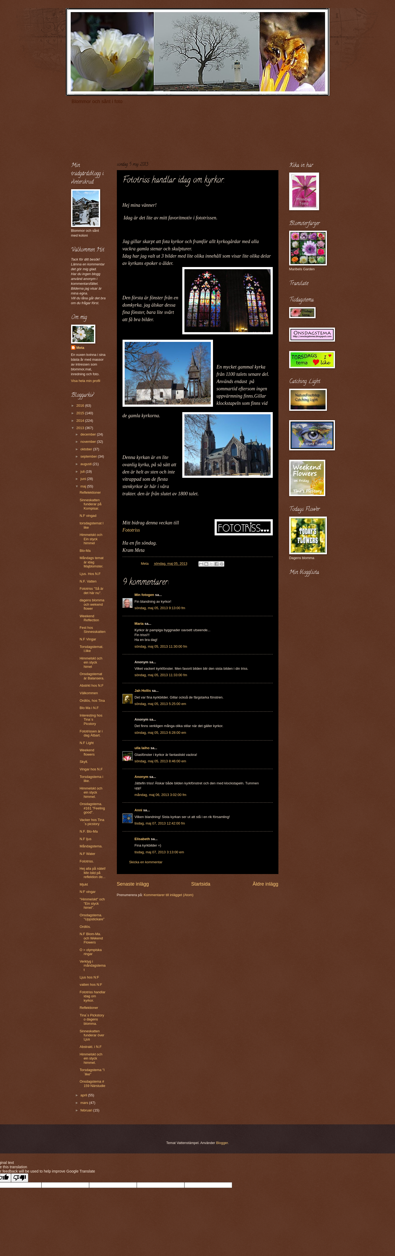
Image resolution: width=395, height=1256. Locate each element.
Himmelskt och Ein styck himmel (91, 539)
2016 (80, 406)
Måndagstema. (91, 846)
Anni (138, 810)
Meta (80, 348)
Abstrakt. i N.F (91, 1047)
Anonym (142, 777)
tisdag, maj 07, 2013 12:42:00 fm (160, 823)
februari (87, 1110)
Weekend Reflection (89, 618)
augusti (87, 464)
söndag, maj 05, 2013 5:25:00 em (160, 704)
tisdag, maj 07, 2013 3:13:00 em (159, 852)
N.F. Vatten (88, 581)
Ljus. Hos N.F (90, 574)
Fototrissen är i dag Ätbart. (91, 733)
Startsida (200, 884)
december (89, 434)
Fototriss (131, 530)
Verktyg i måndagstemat (93, 965)
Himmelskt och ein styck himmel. (91, 792)
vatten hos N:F (91, 985)
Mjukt (84, 884)
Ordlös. (85, 927)
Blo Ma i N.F (89, 708)
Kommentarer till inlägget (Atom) (169, 895)
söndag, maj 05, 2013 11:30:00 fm (161, 646)
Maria (139, 624)
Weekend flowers (87, 752)
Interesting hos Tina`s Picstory (91, 719)
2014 (80, 421)
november (89, 442)
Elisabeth (142, 839)
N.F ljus (86, 839)
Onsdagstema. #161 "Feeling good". (92, 808)
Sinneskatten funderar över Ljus (92, 1035)
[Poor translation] (19, 1177)
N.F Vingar (88, 639)
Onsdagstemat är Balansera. (92, 676)
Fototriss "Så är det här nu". (91, 591)
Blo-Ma (85, 551)
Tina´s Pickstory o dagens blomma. (92, 1019)
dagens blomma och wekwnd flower (92, 604)
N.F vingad (88, 516)
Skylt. (84, 762)
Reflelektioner (90, 492)
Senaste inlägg (133, 884)
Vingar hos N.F (91, 769)
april (84, 1095)
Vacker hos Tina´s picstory (92, 822)
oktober (87, 449)
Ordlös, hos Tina (92, 701)
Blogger (222, 1143)
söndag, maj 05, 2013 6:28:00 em (160, 733)
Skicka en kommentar (146, 862)
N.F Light (87, 743)
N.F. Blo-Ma (89, 831)
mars (85, 1103)
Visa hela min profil (85, 381)
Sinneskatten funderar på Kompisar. (91, 504)
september (89, 456)
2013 (80, 428)
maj (84, 486)
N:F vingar (88, 892)
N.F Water (87, 854)
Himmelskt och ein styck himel (91, 662)
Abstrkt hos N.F (92, 685)
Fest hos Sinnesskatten (93, 630)
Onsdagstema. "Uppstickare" (92, 917)
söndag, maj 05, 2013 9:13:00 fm (160, 608)
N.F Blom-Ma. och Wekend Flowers (91, 938)
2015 (80, 413)
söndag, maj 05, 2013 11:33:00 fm (161, 675)
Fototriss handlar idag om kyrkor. (93, 996)
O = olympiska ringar (91, 952)
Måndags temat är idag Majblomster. (92, 562)
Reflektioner (89, 1008)
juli (83, 471)
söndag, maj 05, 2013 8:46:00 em (160, 761)
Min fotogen (144, 595)
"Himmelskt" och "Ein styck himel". (92, 903)
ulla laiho (142, 748)
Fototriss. (87, 861)
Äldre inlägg (265, 884)
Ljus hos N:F (89, 977)
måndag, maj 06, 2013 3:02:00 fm (161, 795)
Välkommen (89, 693)
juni (84, 479)
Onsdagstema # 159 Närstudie (92, 1083)
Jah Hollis (143, 691)
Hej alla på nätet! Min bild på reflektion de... (93, 872)
